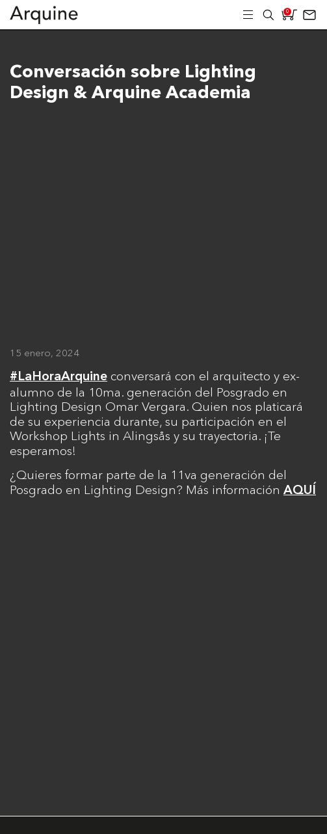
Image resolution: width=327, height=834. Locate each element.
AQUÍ (299, 490)
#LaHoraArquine (58, 377)
